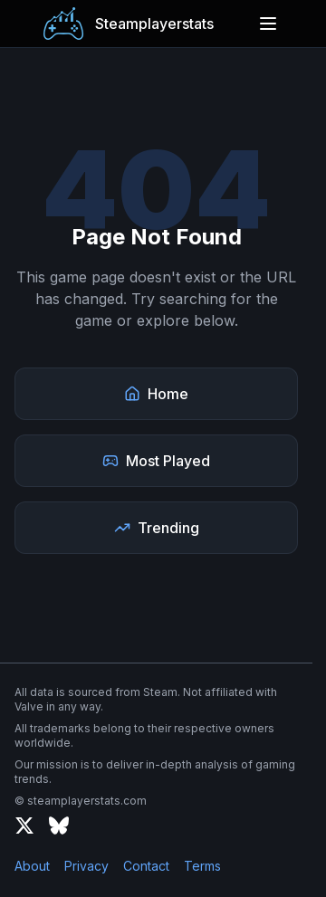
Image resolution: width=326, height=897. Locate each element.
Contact (146, 865)
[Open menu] (268, 23)
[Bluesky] (59, 825)
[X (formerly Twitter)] (24, 825)
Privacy (86, 865)
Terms (202, 865)
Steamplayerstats (154, 23)
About (32, 865)
